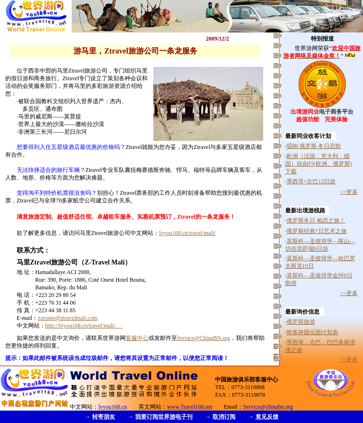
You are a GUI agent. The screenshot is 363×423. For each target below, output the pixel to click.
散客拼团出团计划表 (312, 332)
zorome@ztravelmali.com (67, 318)
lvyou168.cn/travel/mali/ (187, 233)
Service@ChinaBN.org (203, 338)
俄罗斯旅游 (301, 321)
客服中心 (137, 338)
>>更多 (349, 192)
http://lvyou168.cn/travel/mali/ (84, 325)
